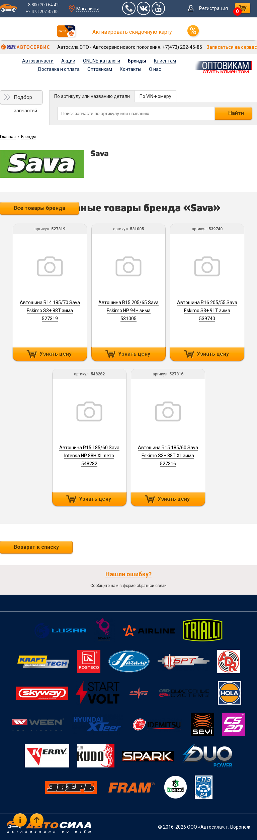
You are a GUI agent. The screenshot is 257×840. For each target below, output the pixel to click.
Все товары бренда (39, 208)
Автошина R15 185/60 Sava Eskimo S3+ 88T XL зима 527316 (168, 455)
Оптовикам (99, 69)
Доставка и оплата (58, 69)
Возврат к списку (36, 547)
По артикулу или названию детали (92, 96)
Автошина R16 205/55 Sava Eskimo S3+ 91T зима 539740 (207, 310)
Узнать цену (55, 354)
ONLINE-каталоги (101, 61)
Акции (68, 61)
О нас (155, 69)
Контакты (130, 69)
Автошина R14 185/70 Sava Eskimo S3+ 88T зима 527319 (50, 310)
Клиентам (165, 61)
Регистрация (213, 8)
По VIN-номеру (155, 96)
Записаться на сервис (231, 47)
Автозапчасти (38, 61)
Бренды (137, 61)
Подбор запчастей (25, 99)
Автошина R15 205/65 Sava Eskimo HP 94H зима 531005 (128, 310)
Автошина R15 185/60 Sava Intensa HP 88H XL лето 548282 (89, 455)
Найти (236, 113)
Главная (8, 136)
